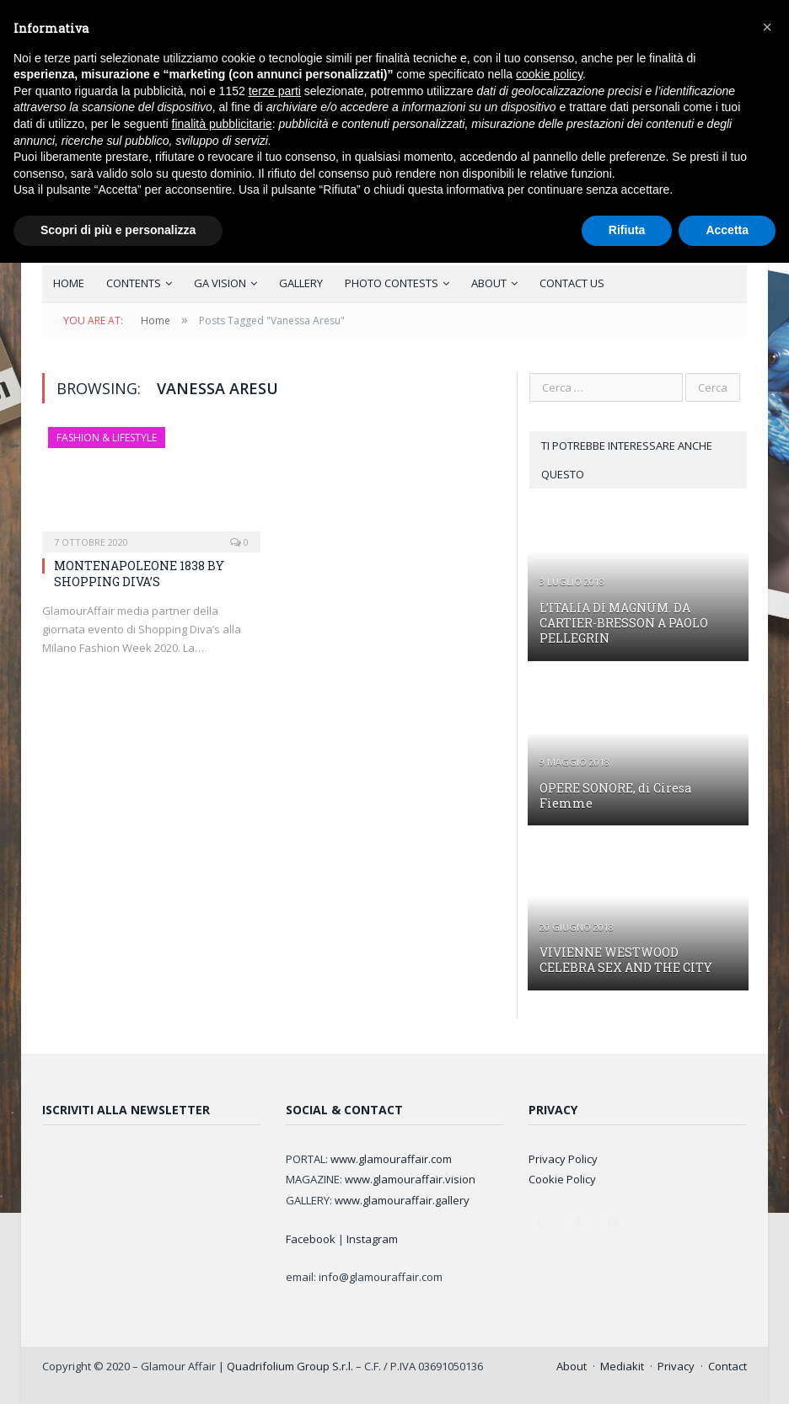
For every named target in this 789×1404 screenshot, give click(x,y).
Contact (727, 1366)
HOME (68, 283)
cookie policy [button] (549, 74)
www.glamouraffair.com (391, 1158)
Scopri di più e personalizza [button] (118, 230)
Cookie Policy (562, 1179)
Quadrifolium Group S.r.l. (290, 1366)
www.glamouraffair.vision (410, 1179)
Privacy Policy (563, 1158)
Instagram (372, 1239)
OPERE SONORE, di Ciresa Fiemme (615, 795)
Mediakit (622, 1366)
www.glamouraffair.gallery (402, 1200)
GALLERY (301, 283)
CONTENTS (133, 283)
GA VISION (220, 283)
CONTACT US (571, 283)
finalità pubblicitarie (222, 124)
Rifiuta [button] (627, 230)
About (571, 1366)
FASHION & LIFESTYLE (106, 437)
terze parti (275, 91)
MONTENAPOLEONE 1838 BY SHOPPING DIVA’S (139, 573)
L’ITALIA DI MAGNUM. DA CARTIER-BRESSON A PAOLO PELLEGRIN (623, 623)
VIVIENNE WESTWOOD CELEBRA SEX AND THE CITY (625, 959)
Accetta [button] (727, 230)
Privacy (676, 1366)
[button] (767, 26)
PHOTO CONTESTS (391, 283)
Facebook (310, 1239)
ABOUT (489, 283)
